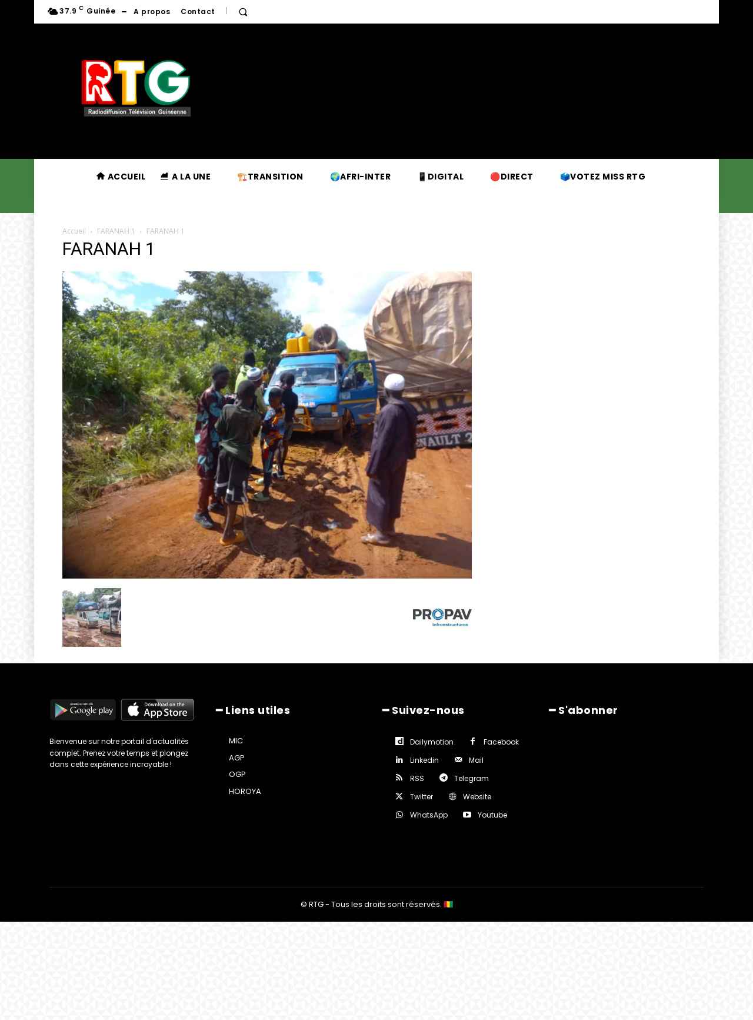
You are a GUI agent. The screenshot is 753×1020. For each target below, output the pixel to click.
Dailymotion (432, 742)
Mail (476, 760)
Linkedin (424, 760)
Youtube (492, 815)
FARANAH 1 (116, 231)
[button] (243, 12)
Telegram (471, 778)
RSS (417, 778)
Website (477, 797)
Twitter (421, 797)
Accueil (74, 231)
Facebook (501, 742)
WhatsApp (429, 815)
